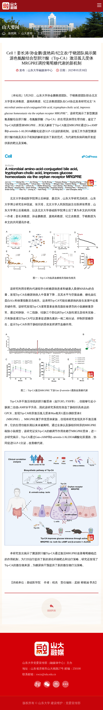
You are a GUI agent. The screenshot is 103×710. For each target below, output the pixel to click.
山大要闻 (26, 33)
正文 (40, 33)
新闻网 (12, 33)
